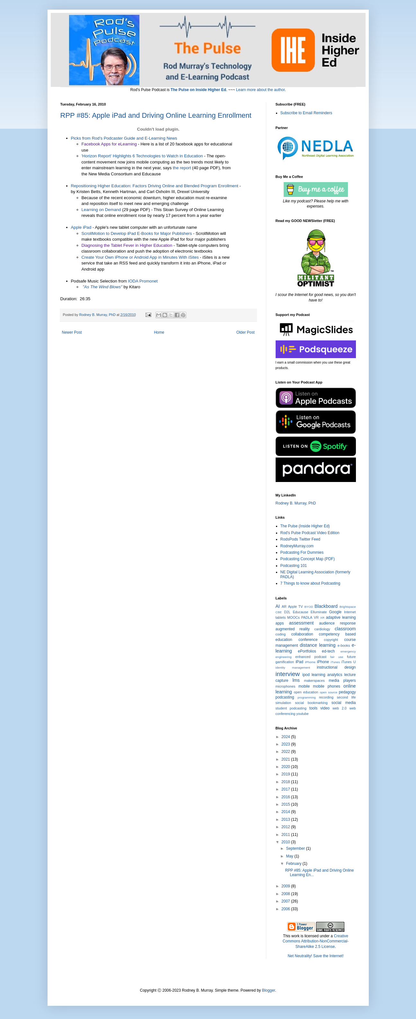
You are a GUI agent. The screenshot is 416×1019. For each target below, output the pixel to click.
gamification (285, 662)
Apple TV (295, 606)
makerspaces (314, 680)
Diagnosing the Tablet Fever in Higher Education (127, 245)
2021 (286, 759)
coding (281, 634)
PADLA (307, 617)
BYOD (308, 606)
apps (280, 623)
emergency (348, 651)
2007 (286, 901)
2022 (286, 751)
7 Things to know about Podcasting (310, 583)
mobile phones (326, 686)
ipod (306, 674)
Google (335, 612)
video (325, 708)
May (290, 856)
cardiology (322, 629)
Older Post (245, 332)
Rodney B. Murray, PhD (296, 503)
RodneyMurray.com (297, 546)
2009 (286, 886)
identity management (293, 667)
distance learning (317, 645)
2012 (286, 827)
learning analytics (327, 674)
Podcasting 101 (293, 565)
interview (288, 674)
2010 (286, 842)
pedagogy (347, 692)
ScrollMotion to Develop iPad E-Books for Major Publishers (137, 233)
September (296, 848)
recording (326, 697)
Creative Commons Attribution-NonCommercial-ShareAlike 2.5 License (316, 941)
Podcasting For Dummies (302, 552)
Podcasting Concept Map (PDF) (307, 559)
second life (346, 697)
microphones (286, 686)
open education (306, 692)
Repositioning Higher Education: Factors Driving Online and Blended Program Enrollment (154, 185)
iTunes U (348, 662)
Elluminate (319, 612)
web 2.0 (339, 708)
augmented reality (293, 629)
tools (313, 708)
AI (278, 606)
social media (344, 702)
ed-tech (328, 651)
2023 (286, 744)
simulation (283, 703)
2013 (286, 819)
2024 (286, 737)
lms (295, 680)
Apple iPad (81, 227)
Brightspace (348, 606)
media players (342, 680)
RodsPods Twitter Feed (300, 539)
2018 (286, 782)
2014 (286, 812)
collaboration (302, 634)
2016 (286, 797)
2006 (286, 909)
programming (306, 697)
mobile (304, 686)
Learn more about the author (260, 90)
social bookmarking (311, 703)
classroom (345, 628)
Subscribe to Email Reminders (306, 113)
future (351, 657)
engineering (284, 657)
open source (328, 692)
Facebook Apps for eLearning (109, 144)
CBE (279, 612)
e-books (344, 645)
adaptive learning (341, 617)
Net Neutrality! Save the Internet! (315, 956)
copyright (331, 640)
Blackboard (326, 606)
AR (284, 606)
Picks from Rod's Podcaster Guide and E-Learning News (124, 138)
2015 (286, 804)
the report (182, 167)
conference (307, 639)
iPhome (310, 662)
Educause (300, 612)
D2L (287, 612)
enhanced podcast (310, 657)
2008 (286, 894)
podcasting (285, 697)
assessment (301, 622)
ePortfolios (307, 651)
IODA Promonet (143, 281)
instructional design (336, 667)
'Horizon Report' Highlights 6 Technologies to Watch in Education (142, 155)
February (294, 863)
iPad (299, 662)
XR (322, 617)
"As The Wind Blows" (102, 286)
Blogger (268, 990)
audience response (337, 623)
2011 (286, 834)
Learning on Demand (101, 209)
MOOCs (293, 617)
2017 (286, 789)
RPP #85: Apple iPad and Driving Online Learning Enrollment (156, 115)
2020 (286, 766)
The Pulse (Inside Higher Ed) (305, 526)
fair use (336, 657)
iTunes (335, 662)
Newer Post (72, 332)
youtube (302, 714)
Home (159, 332)
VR (316, 617)
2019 (286, 774)
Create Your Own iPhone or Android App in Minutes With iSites (140, 257)
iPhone (323, 662)
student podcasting (291, 708)
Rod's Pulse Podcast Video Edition (310, 533)
